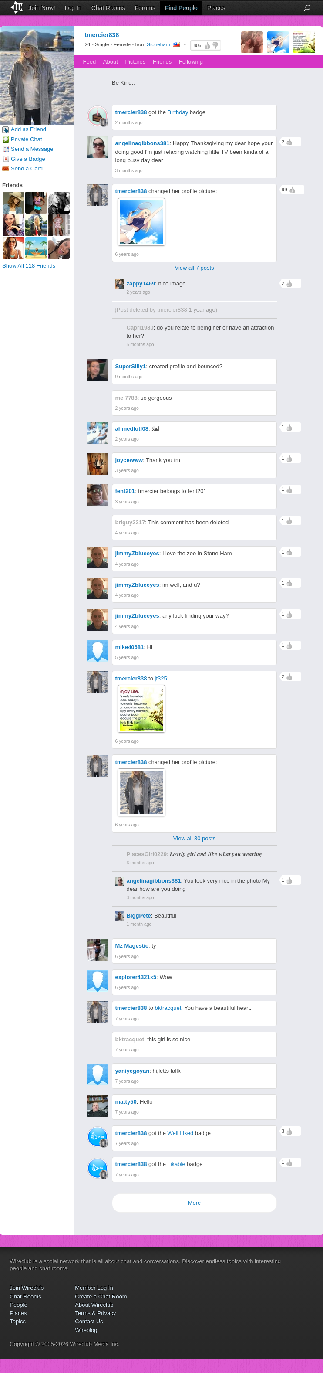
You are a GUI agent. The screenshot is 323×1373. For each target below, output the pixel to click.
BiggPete (139, 915)
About (110, 61)
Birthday (177, 112)
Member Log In (94, 1288)
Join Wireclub (27, 1288)
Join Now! (41, 7)
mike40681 (129, 647)
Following (191, 61)
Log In (73, 7)
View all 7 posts (194, 268)
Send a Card (27, 168)
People (18, 1305)
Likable (176, 1164)
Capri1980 (140, 327)
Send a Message (32, 149)
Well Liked (180, 1133)
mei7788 (126, 397)
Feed (89, 61)
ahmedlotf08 (132, 428)
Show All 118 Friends (28, 265)
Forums (145, 7)
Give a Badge (28, 159)
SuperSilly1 (130, 366)
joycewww (129, 460)
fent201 (125, 491)
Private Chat (26, 139)
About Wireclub (94, 1305)
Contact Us (89, 1321)
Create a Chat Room (101, 1296)
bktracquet (168, 1008)
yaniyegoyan (132, 1070)
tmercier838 (131, 112)
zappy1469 (141, 283)
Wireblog (86, 1330)
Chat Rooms (108, 7)
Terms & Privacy (95, 1313)
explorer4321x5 (136, 977)
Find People (181, 7)
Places (216, 7)
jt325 (161, 678)
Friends (162, 61)
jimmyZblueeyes (137, 553)
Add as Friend (28, 129)
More (194, 1203)
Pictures (135, 61)
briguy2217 (130, 522)
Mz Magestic (132, 945)
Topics (18, 1321)
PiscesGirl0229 (147, 854)
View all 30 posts (194, 838)
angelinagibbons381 (142, 143)
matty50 (126, 1101)
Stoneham (158, 45)
